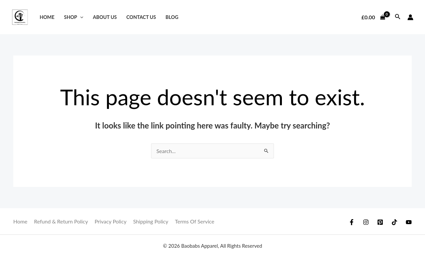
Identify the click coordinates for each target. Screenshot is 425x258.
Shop (73, 17)
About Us (105, 17)
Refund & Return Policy (61, 221)
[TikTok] (394, 222)
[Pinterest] (380, 222)
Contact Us (141, 17)
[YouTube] (409, 222)
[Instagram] (366, 222)
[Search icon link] (398, 17)
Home (47, 17)
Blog (171, 17)
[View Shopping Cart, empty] (373, 17)
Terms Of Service (195, 221)
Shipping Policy (151, 221)
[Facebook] (352, 222)
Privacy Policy (111, 221)
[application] (80, 17)
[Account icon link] (410, 17)
